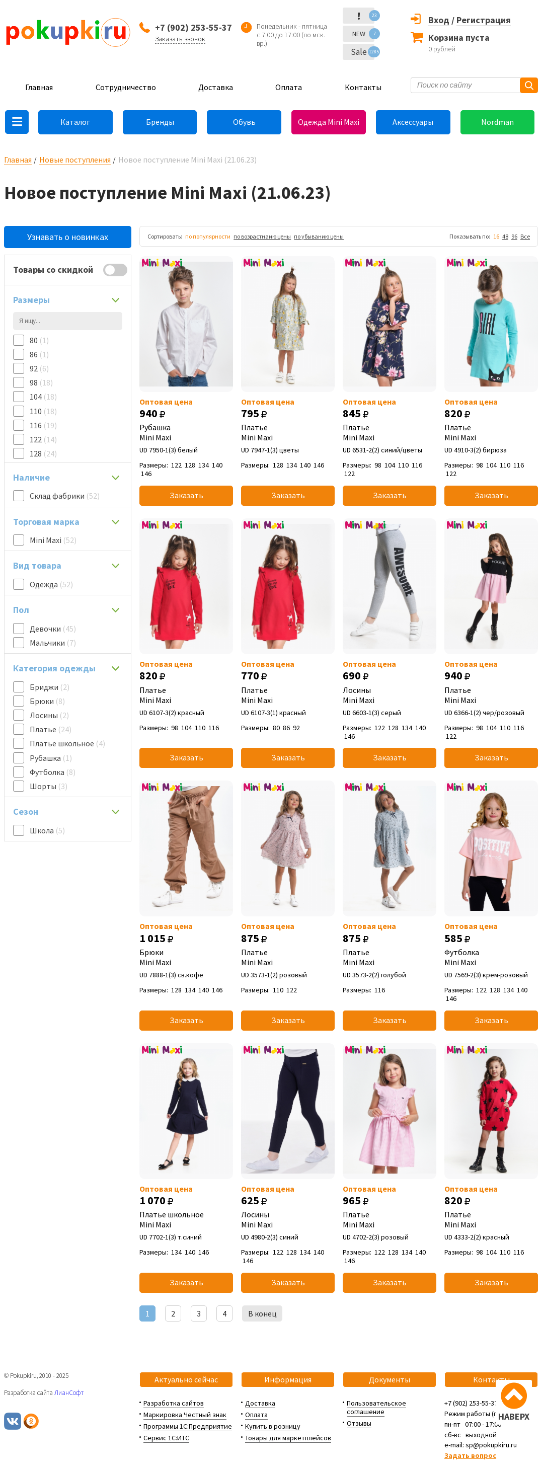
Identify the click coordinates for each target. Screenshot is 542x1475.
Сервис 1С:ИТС (166, 1437)
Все (525, 236)
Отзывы (359, 1423)
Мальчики (53, 643)
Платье (50, 729)
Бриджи (49, 687)
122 (43, 439)
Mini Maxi (53, 540)
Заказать (186, 495)
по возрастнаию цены (262, 236)
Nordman (497, 122)
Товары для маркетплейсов (288, 1437)
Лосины (49, 715)
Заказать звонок (180, 38)
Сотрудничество (126, 87)
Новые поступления (75, 159)
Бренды (160, 122)
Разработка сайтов (173, 1403)
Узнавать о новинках (67, 237)
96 (514, 236)
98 (41, 382)
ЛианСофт (69, 1392)
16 (496, 236)
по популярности (207, 236)
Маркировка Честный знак (184, 1414)
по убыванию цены (319, 236)
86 (39, 354)
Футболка (52, 772)
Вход (438, 20)
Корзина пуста (459, 37)
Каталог (75, 122)
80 (39, 340)
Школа (47, 830)
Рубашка (51, 758)
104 (43, 397)
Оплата (288, 87)
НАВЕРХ (513, 1416)
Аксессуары (413, 122)
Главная (39, 87)
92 (39, 368)
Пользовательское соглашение (376, 1407)
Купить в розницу (272, 1426)
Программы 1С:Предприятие (187, 1426)
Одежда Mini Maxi (328, 122)
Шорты (48, 786)
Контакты (363, 87)
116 (43, 425)
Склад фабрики (65, 496)
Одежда (51, 584)
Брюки (47, 701)
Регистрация (483, 20)
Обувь (244, 122)
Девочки (53, 629)
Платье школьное (67, 743)
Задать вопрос (470, 1455)
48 (505, 236)
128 (43, 453)
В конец (262, 1313)
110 (43, 411)
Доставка (215, 87)
